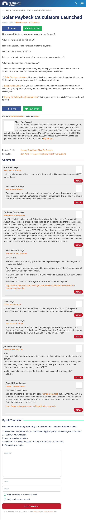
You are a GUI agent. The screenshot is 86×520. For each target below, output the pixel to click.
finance (36, 116)
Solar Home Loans (12, 86)
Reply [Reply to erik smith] (78, 181)
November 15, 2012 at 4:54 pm (14, 215)
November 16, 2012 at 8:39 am (16, 253)
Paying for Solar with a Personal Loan (21, 97)
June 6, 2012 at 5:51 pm (14, 189)
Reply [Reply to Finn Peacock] (78, 203)
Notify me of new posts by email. (18, 499)
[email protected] (50, 394)
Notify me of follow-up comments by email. (22, 495)
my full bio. (48, 139)
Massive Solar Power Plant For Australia (36, 150)
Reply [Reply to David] (78, 315)
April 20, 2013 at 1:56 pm (12, 305)
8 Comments (34, 22)
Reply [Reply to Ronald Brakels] (78, 410)
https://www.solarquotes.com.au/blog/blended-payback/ (31, 406)
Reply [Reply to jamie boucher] (78, 378)
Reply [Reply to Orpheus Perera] (78, 245)
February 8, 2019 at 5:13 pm (13, 349)
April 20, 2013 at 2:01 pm (14, 323)
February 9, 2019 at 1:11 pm (15, 386)
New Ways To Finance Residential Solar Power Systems (43, 154)
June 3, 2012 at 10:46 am (12, 170)
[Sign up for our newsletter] (32, 28)
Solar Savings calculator (16, 77)
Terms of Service (48, 511)
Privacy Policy (37, 511)
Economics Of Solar (17, 116)
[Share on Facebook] (11, 28)
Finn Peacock (21, 22)
